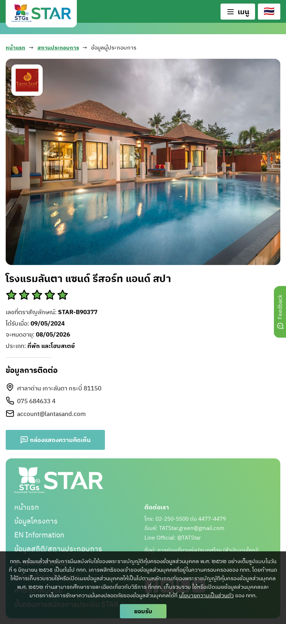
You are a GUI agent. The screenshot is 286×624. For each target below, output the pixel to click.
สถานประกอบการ (58, 48)
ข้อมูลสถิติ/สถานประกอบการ (58, 548)
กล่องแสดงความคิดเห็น (55, 439)
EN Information (39, 534)
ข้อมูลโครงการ (36, 521)
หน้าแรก (15, 48)
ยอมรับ (143, 611)
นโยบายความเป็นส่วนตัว (206, 595)
